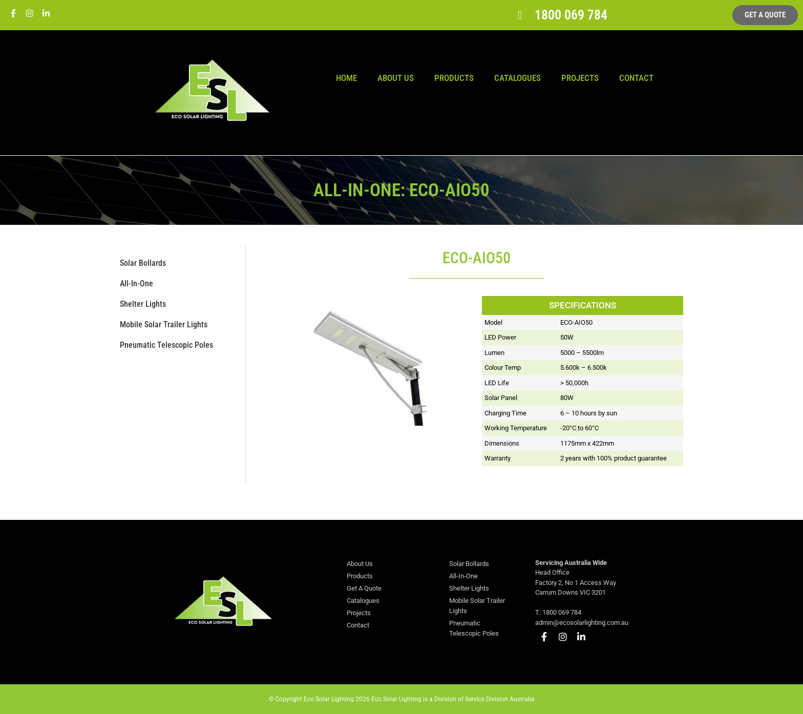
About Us (395, 78)
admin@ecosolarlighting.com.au (581, 622)
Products (454, 78)
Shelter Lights (143, 304)
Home (346, 78)
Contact (636, 78)
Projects (580, 78)
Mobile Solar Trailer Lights (163, 324)
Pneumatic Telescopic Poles (166, 345)
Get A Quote (364, 588)
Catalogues (517, 78)
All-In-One (136, 283)
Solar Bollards (143, 263)
